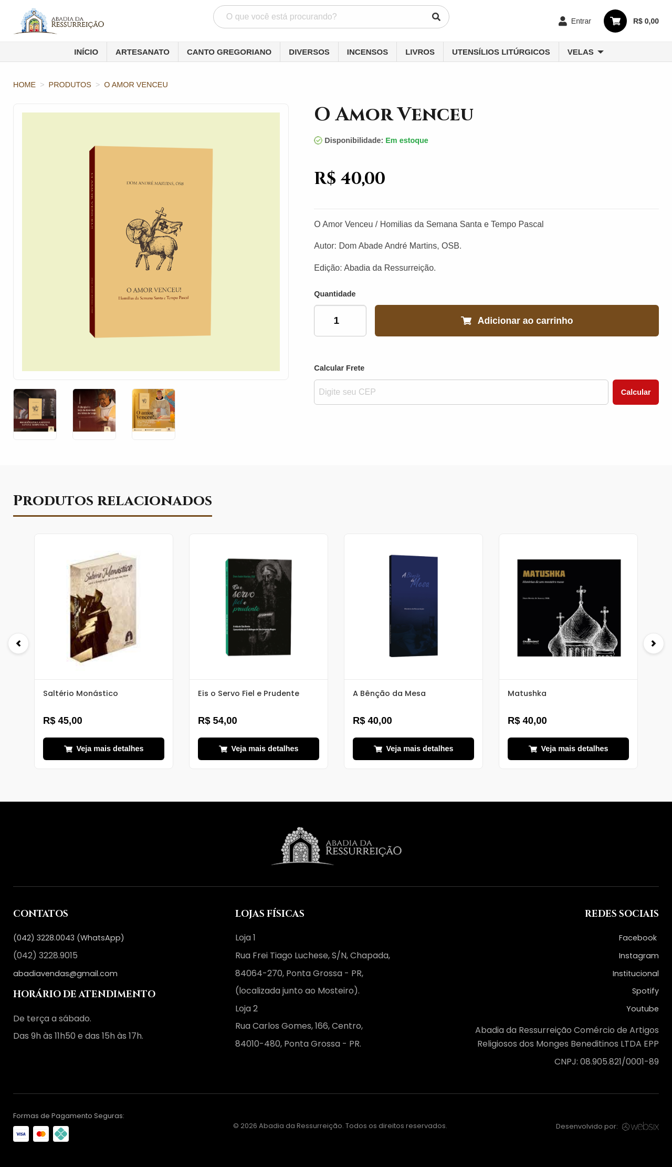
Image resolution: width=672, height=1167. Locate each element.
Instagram (639, 955)
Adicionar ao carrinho (517, 320)
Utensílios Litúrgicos (501, 51)
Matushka (527, 693)
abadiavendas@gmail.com (65, 973)
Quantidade (334, 294)
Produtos (70, 84)
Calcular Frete (339, 368)
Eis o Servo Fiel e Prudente (248, 693)
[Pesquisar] (436, 16)
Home (24, 84)
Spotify (645, 991)
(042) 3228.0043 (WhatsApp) (68, 938)
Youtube (642, 1009)
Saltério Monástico (80, 693)
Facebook (639, 938)
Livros (420, 51)
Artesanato (143, 51)
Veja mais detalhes (104, 748)
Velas (581, 51)
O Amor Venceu (136, 84)
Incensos (367, 51)
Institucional (636, 973)
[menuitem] (86, 52)
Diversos (309, 51)
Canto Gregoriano (229, 51)
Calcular (636, 392)
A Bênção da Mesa (389, 693)
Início (86, 51)
